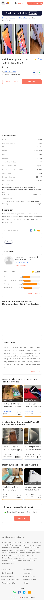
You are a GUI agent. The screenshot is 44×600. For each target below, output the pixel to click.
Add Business (8, 576)
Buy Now (31, 82)
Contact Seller (12, 82)
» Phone (8, 242)
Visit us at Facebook (10, 579)
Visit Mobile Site (8, 583)
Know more (35, 371)
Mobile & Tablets (23, 18)
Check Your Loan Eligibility (22, 13)
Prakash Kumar (10, 72)
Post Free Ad (7, 573)
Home (4, 18)
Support (27, 573)
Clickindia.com (15, 597)
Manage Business (35, 3)
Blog (26, 583)
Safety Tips (28, 570)
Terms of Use (29, 576)
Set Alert (22, 518)
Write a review (34, 293)
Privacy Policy (30, 579)
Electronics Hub (21, 262)
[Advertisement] (22, 110)
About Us (6, 570)
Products (12, 18)
